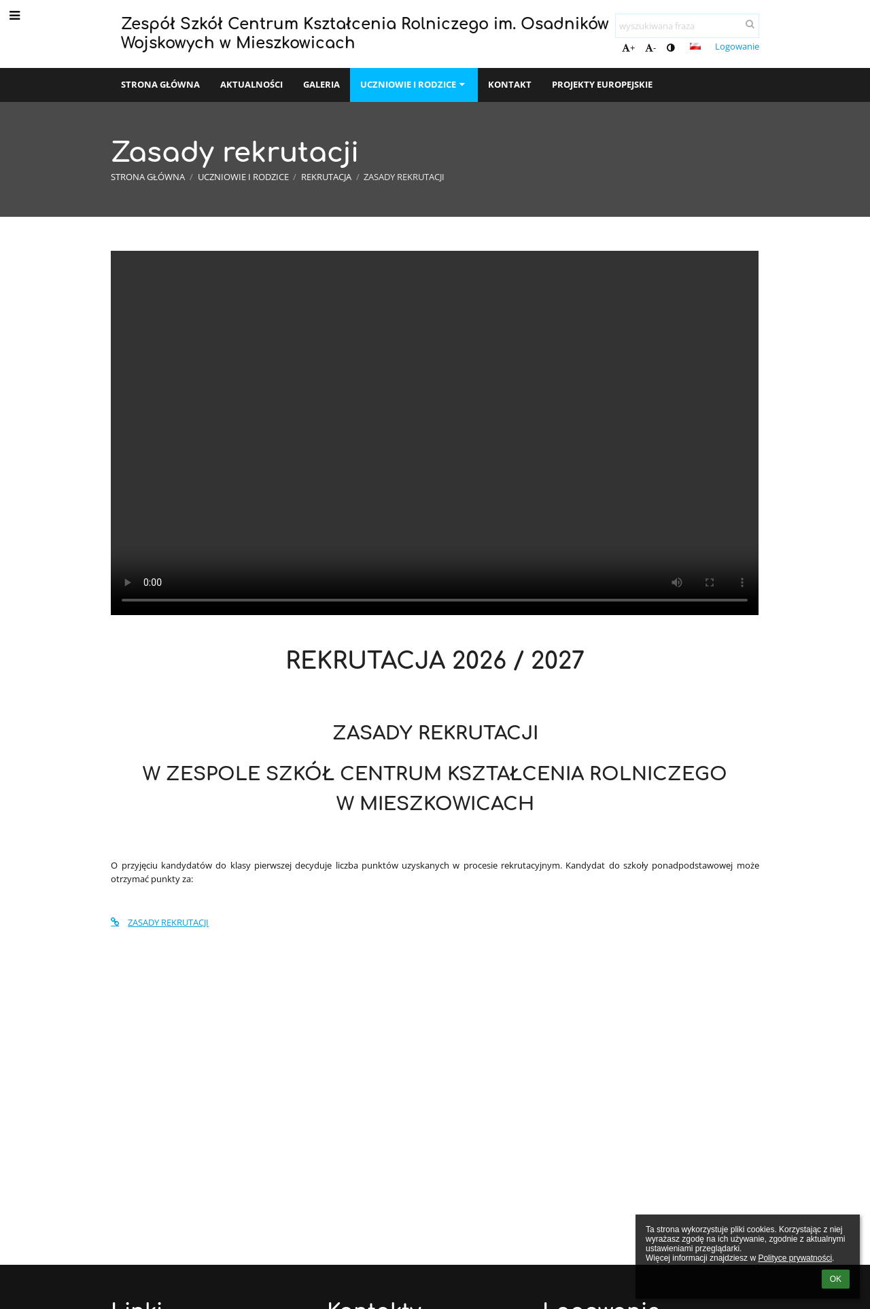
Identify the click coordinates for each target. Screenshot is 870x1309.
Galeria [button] (321, 84)
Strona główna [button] (160, 84)
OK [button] (835, 1279)
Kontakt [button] (510, 84)
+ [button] (628, 47)
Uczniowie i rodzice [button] (414, 84)
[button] (695, 46)
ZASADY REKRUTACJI (160, 922)
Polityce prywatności (795, 1258)
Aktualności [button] (251, 84)
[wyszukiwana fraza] (687, 26)
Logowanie (737, 46)
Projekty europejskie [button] (602, 84)
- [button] (650, 47)
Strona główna (148, 177)
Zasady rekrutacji (404, 177)
